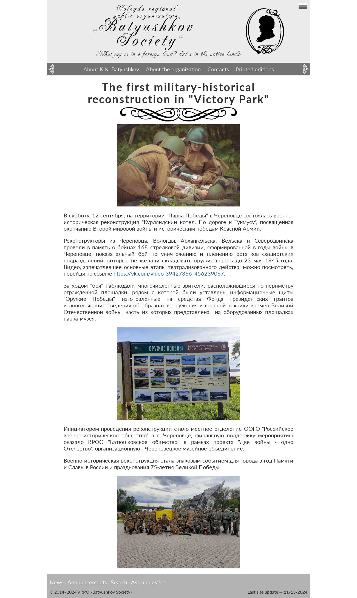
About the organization (173, 69)
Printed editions (255, 69)
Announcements (87, 582)
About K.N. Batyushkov (111, 69)
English (303, 6)
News (57, 582)
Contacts (218, 69)
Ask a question (148, 582)
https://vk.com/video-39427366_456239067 (169, 273)
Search (119, 582)
